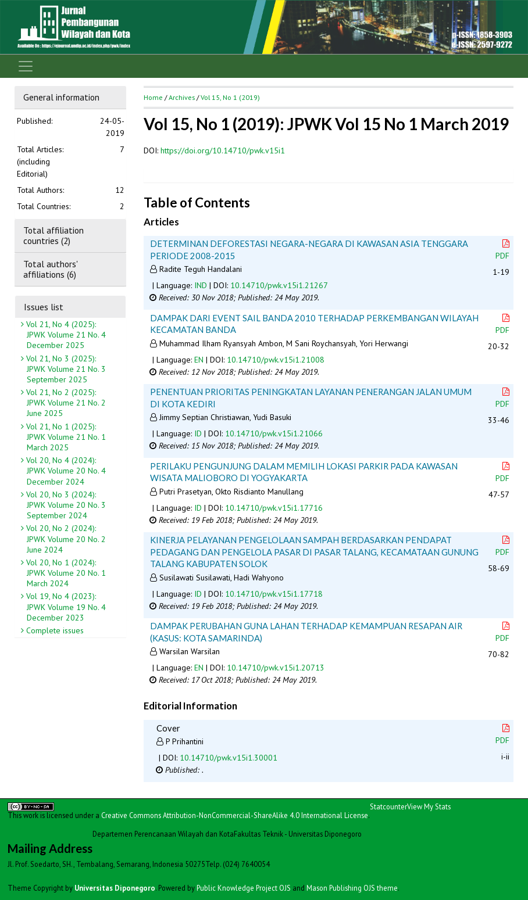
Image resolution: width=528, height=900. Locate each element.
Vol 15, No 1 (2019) (230, 97)
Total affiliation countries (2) (53, 235)
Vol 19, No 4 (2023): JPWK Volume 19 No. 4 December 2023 (65, 606)
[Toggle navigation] (25, 66)
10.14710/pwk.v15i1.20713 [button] (275, 667)
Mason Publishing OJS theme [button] (352, 887)
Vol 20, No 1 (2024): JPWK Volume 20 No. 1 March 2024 (65, 573)
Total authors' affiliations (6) (50, 269)
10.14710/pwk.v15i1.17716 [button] (274, 508)
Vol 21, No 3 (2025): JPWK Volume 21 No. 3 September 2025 (65, 369)
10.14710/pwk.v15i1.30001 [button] (228, 757)
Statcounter (388, 806)
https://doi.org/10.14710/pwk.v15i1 (222, 150)
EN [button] (199, 359)
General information (61, 97)
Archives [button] (182, 97)
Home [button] (153, 97)
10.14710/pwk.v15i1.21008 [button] (275, 359)
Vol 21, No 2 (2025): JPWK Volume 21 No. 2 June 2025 (65, 402)
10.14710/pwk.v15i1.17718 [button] (274, 594)
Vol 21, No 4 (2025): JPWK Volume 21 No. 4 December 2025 (65, 334)
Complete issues (54, 630)
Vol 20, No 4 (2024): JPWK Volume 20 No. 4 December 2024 (65, 470)
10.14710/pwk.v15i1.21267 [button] (279, 285)
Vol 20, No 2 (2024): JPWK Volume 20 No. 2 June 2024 (65, 538)
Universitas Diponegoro (114, 887)
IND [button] (200, 285)
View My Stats (429, 806)
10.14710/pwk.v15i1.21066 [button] (274, 433)
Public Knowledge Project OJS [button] (244, 887)
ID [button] (198, 433)
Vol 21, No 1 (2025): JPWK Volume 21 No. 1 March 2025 (65, 437)
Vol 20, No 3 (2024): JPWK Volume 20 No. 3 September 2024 (65, 505)
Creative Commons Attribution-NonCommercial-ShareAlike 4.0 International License (234, 815)
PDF (503, 250)
